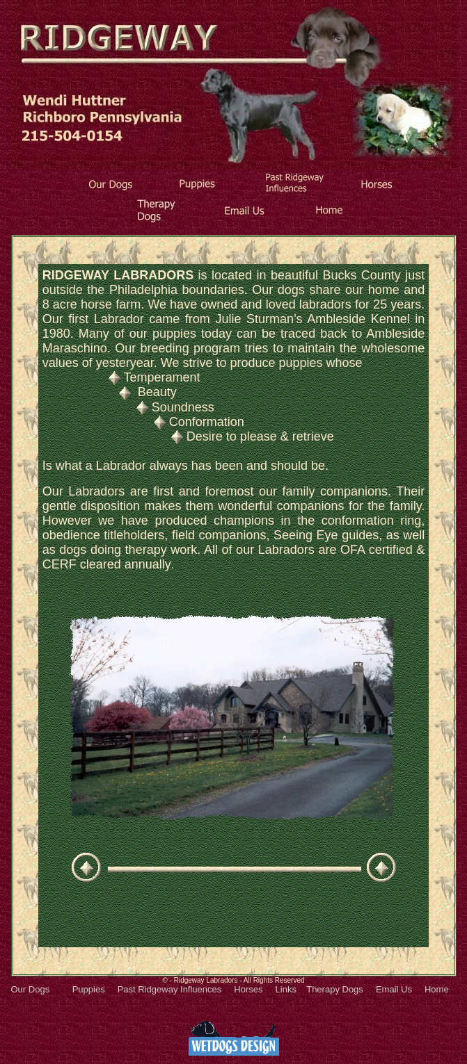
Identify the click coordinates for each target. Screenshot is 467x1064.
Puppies (82, 989)
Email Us (394, 989)
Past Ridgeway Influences (170, 989)
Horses (248, 989)
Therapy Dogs (334, 989)
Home (437, 989)
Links (286, 989)
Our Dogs (30, 989)
